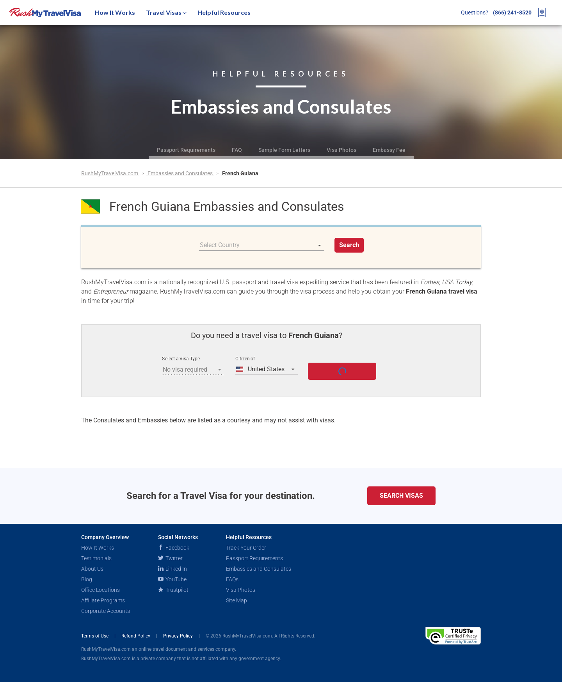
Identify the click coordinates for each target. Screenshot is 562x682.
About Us (92, 569)
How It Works (115, 12)
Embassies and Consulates (181, 173)
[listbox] (261, 245)
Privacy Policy (178, 636)
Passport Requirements (186, 150)
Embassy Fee (389, 150)
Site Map (236, 600)
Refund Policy (136, 636)
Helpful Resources (224, 12)
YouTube (172, 579)
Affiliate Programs (103, 600)
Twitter (170, 558)
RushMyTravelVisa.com (110, 173)
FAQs (232, 579)
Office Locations (100, 590)
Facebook (173, 548)
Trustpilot (173, 590)
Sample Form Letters (284, 150)
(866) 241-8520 (512, 12)
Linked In (172, 569)
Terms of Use (95, 636)
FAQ (237, 150)
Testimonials (96, 558)
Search (349, 245)
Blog (86, 579)
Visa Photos (341, 150)
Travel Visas (166, 12)
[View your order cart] (542, 12)
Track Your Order (246, 548)
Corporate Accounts (105, 611)
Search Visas (401, 495)
